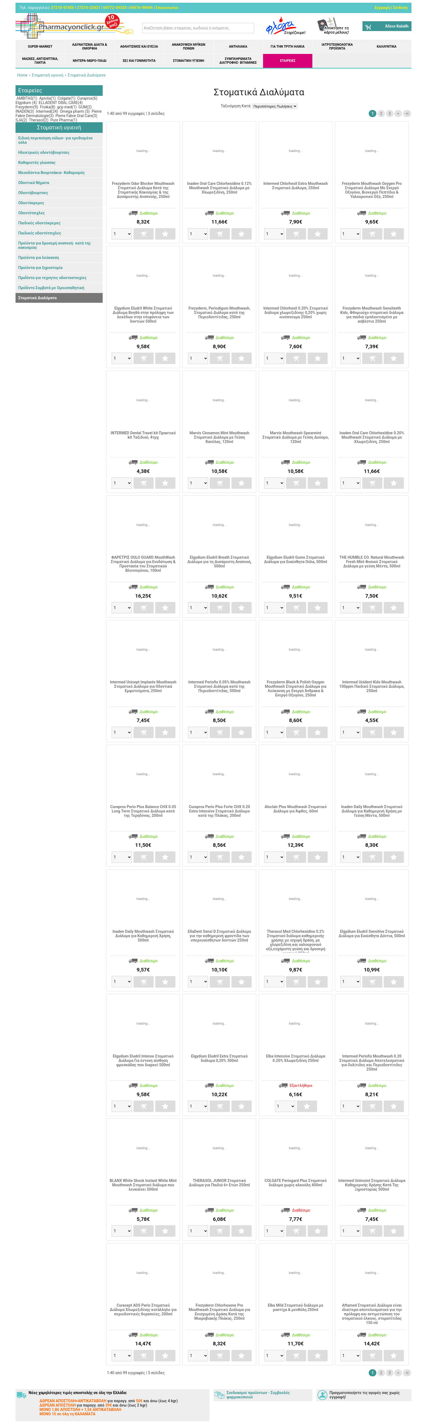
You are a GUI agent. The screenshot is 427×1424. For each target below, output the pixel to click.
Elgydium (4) (26, 102)
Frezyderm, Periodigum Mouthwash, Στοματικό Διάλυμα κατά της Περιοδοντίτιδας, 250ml (219, 312)
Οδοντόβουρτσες (33, 193)
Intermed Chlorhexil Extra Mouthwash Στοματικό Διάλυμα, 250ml (295, 185)
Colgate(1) (66, 98)
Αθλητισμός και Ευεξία (139, 46)
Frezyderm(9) (27, 107)
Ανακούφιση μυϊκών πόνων (188, 46)
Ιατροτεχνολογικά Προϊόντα (337, 46)
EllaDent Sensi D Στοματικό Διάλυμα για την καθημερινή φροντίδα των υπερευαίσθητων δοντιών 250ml (219, 935)
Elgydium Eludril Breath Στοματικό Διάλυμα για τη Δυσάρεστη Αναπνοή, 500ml (219, 561)
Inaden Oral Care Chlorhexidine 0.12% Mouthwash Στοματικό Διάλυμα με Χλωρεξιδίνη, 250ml (219, 187)
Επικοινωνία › (168, 7)
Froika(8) (47, 107)
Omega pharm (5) (74, 111)
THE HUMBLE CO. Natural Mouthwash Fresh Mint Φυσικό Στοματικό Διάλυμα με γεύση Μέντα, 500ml (372, 561)
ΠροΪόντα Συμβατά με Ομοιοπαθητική (51, 288)
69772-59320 (115, 7)
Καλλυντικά (386, 46)
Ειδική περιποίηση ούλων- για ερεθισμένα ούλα (55, 140)
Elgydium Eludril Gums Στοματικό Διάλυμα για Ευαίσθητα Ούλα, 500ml (295, 559)
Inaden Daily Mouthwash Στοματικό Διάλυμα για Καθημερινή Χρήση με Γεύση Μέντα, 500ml (371, 811)
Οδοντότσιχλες (31, 213)
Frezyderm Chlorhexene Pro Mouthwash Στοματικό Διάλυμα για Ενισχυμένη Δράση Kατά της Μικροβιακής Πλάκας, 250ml (219, 1312)
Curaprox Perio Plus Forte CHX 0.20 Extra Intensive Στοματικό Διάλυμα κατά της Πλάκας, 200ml (219, 811)
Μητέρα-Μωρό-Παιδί (89, 61)
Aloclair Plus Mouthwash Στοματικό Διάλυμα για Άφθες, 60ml (296, 809)
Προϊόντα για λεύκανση (38, 257)
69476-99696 (141, 7)
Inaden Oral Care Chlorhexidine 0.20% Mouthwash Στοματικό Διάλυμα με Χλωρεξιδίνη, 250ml (372, 437)
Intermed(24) (46, 111)
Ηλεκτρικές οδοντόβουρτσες (43, 152)
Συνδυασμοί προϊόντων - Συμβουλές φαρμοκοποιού (258, 1395)
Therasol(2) (38, 120)
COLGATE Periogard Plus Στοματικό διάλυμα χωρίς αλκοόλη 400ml (295, 1182)
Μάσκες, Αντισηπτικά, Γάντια (40, 61)
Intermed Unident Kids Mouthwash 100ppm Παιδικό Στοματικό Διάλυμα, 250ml (371, 686)
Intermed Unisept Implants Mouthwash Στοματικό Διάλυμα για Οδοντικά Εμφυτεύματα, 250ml (143, 686)
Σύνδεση (400, 7)
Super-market (40, 46)
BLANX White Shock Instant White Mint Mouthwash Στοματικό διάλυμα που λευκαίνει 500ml (143, 1184)
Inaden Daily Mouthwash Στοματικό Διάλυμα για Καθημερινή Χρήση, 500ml (143, 935)
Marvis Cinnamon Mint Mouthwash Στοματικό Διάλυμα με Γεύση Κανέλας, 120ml (219, 437)
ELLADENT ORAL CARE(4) (60, 102)
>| (406, 113)
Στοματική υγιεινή (188, 61)
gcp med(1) (66, 107)
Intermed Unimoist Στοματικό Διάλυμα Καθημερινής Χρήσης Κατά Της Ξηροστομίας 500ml (371, 1184)
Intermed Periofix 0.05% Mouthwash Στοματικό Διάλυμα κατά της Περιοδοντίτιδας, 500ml (219, 686)
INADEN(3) (25, 111)
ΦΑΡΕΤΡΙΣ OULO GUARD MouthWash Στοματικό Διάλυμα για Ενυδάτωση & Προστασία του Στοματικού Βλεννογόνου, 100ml (143, 564)
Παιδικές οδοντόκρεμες (39, 223)
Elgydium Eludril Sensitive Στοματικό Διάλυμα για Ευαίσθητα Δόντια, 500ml (372, 933)
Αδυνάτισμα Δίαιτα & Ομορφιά (89, 46)
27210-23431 (88, 7)
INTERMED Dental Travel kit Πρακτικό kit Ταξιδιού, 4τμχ (143, 435)
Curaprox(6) (86, 98)
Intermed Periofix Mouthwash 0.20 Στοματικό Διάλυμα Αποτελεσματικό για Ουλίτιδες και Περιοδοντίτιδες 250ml (371, 1062)
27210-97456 (62, 7)
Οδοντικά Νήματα (33, 183)
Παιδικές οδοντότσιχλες (39, 233)
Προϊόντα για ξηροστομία (40, 267)
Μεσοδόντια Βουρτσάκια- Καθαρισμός (51, 172)
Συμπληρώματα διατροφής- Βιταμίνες (238, 61)
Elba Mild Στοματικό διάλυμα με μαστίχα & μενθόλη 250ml (296, 1307)
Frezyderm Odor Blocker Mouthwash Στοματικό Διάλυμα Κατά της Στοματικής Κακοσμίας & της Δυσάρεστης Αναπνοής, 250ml (143, 190)
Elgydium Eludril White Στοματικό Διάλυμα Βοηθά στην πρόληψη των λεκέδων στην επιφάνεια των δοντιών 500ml (143, 314)
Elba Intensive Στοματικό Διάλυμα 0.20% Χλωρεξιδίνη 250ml (295, 1058)
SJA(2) (21, 120)
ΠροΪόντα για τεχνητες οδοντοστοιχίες (52, 278)
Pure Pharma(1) (63, 120)
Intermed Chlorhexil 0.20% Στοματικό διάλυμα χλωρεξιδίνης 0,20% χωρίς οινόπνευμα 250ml (295, 312)
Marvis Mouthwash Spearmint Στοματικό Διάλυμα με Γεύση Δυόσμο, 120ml (296, 437)
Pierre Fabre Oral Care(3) (75, 116)
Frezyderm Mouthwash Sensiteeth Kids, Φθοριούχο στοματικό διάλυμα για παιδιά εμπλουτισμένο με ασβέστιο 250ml (371, 314)
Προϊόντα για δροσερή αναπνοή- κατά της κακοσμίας (54, 245)
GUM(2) (85, 107)
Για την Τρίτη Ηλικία (287, 46)
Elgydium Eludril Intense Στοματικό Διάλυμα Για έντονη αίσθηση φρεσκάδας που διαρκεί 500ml (143, 1060)
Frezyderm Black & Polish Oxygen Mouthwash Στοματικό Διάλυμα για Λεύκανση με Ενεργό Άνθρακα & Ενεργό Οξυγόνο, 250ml (296, 688)
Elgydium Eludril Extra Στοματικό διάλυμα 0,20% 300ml (219, 1058)
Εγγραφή (382, 7)
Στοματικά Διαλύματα (37, 298)
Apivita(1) (47, 98)
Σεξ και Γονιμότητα (139, 61)
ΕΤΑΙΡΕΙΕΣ (287, 61)
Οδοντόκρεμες (31, 203)
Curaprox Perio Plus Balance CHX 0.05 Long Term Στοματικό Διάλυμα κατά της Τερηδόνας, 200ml (143, 811)
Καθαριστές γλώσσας (37, 162)
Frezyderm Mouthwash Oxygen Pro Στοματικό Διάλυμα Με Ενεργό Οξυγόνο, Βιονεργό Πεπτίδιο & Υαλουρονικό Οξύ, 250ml (372, 190)
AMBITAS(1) (26, 98)
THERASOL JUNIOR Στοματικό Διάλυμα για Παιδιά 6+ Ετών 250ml (219, 1182)
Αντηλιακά (238, 46)
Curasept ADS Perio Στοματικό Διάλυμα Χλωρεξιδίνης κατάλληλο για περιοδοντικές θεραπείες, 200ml (143, 1309)
